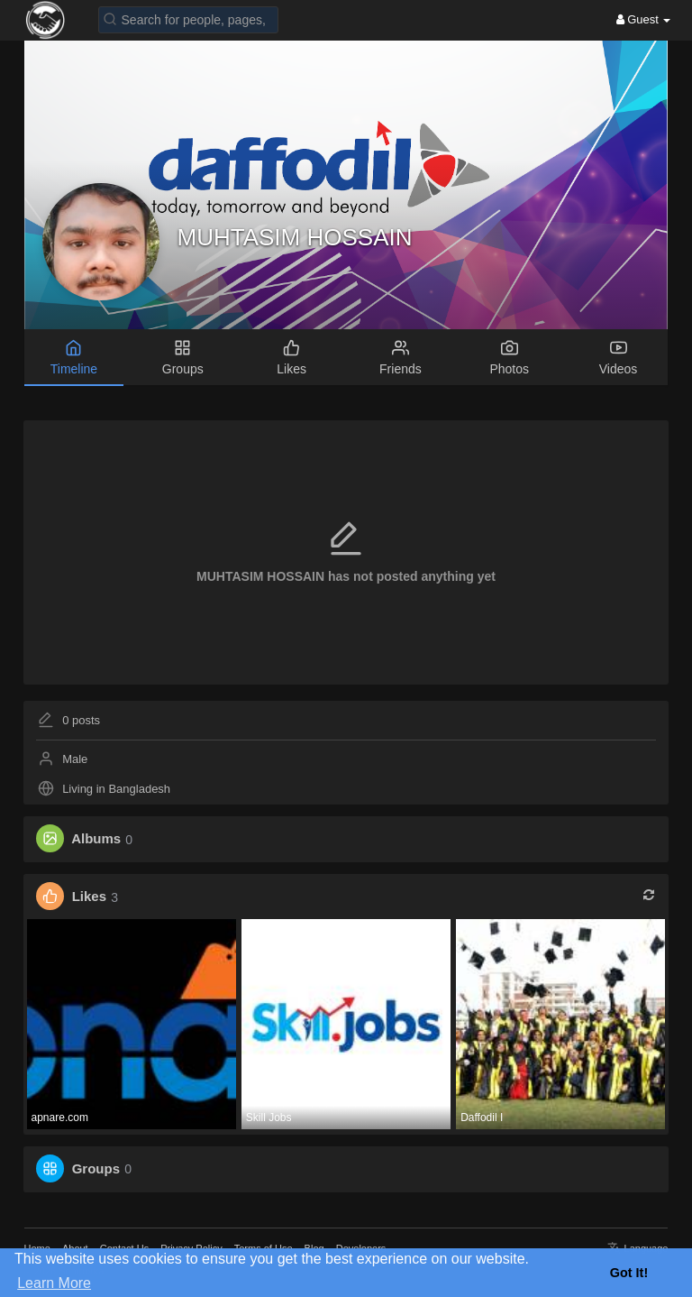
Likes (89, 897)
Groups (96, 1168)
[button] (188, 18)
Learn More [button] (54, 1283)
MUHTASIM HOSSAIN (295, 237)
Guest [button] (643, 19)
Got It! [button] (629, 1272)
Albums (96, 839)
